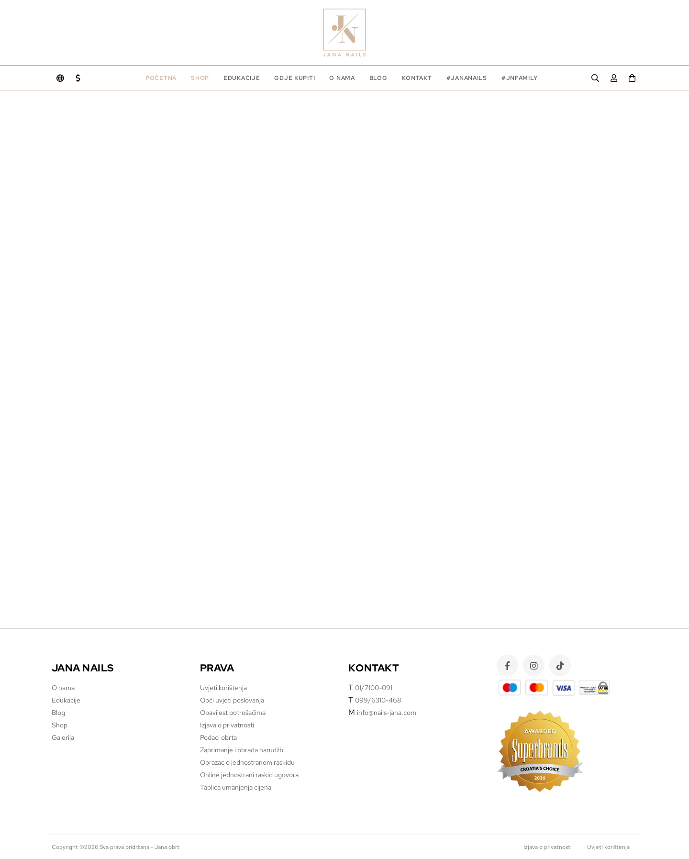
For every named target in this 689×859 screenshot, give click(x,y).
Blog (378, 78)
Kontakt (417, 78)
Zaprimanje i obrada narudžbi (242, 750)
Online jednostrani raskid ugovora (249, 774)
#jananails (466, 78)
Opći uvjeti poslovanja (232, 700)
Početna (161, 78)
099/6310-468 (378, 700)
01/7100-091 (373, 687)
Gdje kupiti (294, 78)
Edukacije (66, 700)
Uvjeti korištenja (223, 687)
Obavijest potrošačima (233, 712)
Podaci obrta (218, 737)
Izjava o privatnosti (227, 725)
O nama (342, 78)
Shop (200, 78)
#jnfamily (519, 78)
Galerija (63, 737)
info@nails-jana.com (386, 712)
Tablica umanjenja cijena (235, 787)
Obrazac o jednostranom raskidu (247, 762)
